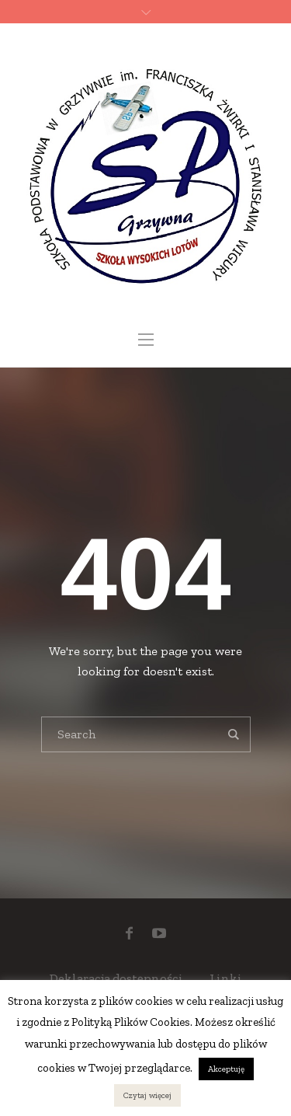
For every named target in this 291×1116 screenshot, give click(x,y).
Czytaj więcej (147, 1095)
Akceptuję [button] (226, 1069)
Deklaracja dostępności (116, 978)
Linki (226, 978)
